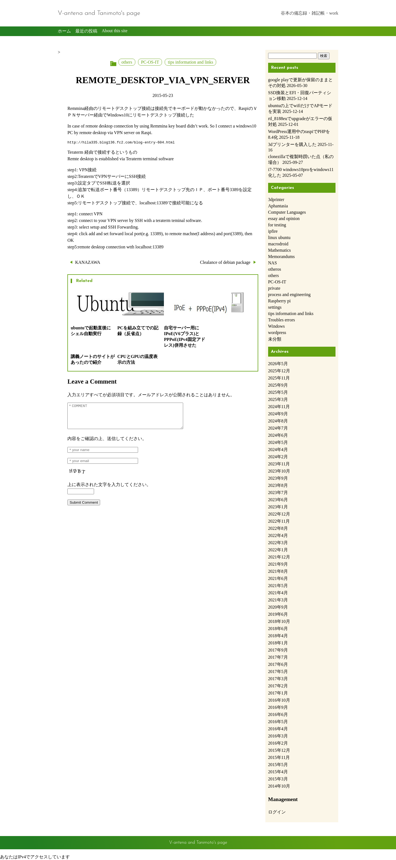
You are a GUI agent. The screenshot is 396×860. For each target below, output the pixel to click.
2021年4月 (278, 592)
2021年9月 (278, 564)
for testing (277, 225)
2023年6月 (278, 499)
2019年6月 (278, 614)
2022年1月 (278, 549)
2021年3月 (278, 600)
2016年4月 (278, 728)
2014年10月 (279, 786)
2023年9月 (278, 478)
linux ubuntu (279, 237)
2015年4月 (278, 771)
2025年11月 (279, 378)
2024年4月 (278, 449)
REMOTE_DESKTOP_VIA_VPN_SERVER (163, 80)
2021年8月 (278, 571)
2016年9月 (278, 707)
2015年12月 (279, 750)
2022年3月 (278, 542)
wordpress (277, 332)
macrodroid (278, 244)
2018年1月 (278, 643)
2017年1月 (278, 693)
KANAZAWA (87, 263)
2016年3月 (278, 736)
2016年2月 (278, 743)
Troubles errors (281, 320)
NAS (272, 263)
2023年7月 (278, 492)
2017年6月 (278, 664)
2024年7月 (278, 428)
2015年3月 (278, 779)
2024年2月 (278, 456)
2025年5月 (278, 392)
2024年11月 (279, 406)
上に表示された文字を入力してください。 (109, 490)
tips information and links (190, 62)
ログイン (277, 812)
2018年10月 (279, 621)
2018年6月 (278, 628)
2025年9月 (278, 385)
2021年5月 (278, 585)
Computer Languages (287, 212)
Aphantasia (278, 206)
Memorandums (281, 256)
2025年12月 (279, 370)
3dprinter (276, 199)
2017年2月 (278, 685)
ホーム (64, 31)
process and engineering (289, 294)
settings (275, 307)
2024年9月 (278, 413)
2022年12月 (279, 514)
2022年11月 (279, 521)
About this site (114, 30)
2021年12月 (279, 557)
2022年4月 (278, 535)
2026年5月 (278, 363)
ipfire (273, 231)
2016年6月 (278, 714)
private (274, 288)
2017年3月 (278, 678)
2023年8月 (278, 485)
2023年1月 (278, 506)
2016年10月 (279, 700)
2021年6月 (278, 578)
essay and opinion (284, 218)
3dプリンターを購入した (292, 144)
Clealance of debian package (225, 263)
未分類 (274, 339)
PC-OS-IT (150, 62)
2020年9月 (278, 607)
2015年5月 (278, 764)
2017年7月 (278, 657)
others (127, 62)
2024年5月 (278, 442)
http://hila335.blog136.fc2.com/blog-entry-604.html (121, 142)
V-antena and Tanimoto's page (99, 13)
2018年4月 (278, 635)
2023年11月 (279, 464)
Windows (276, 326)
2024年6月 (278, 435)
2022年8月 (278, 528)
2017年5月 (278, 671)
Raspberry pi (279, 301)
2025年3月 (278, 399)
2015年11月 (279, 757)
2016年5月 (278, 721)
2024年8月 (278, 421)
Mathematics (279, 250)
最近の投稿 (86, 31)
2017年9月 (278, 650)
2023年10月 (279, 471)
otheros (274, 269)
